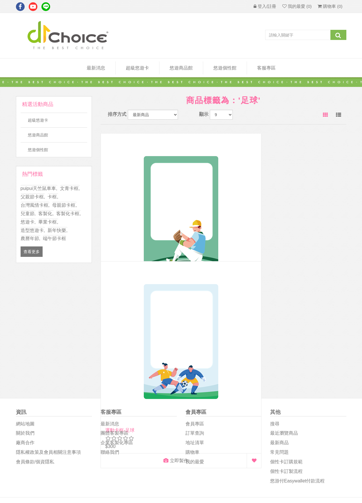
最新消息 (96, 67)
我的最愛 (194, 343)
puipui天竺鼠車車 (39, 188)
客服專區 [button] (266, 67)
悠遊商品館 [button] (181, 67)
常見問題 (279, 334)
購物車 (192, 334)
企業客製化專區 (117, 325)
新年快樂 (57, 230)
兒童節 (28, 213)
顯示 (203, 114)
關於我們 (25, 315)
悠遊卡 (28, 222)
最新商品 (279, 325)
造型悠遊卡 (33, 230)
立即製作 (132, 247)
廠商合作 (25, 325)
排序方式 (117, 114)
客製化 (45, 213)
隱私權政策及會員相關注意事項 (48, 334)
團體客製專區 (114, 315)
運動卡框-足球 (204, 217)
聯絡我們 (110, 334)
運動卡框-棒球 (119, 217)
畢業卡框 (48, 222)
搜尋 (274, 305)
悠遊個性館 (38, 149)
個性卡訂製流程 (286, 353)
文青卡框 (70, 188)
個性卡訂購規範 (286, 343)
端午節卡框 (54, 238)
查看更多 (31, 251)
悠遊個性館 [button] (225, 67)
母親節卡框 (64, 205)
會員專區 (194, 305)
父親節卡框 (33, 196)
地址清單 (194, 325)
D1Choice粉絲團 (201, 411)
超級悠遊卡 (137, 67)
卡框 (53, 196)
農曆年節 (30, 238)
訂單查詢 (194, 315)
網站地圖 (25, 305)
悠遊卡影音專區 (201, 424)
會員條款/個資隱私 (35, 343)
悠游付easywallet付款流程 (297, 363)
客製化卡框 (68, 213)
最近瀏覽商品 (284, 315)
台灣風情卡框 (35, 205)
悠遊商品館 (38, 135)
